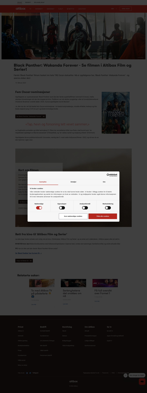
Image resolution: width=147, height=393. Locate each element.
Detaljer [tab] (73, 182)
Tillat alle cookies (102, 216)
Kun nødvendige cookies (73, 216)
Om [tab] (104, 182)
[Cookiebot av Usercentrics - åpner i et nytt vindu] (108, 175)
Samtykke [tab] (43, 182)
